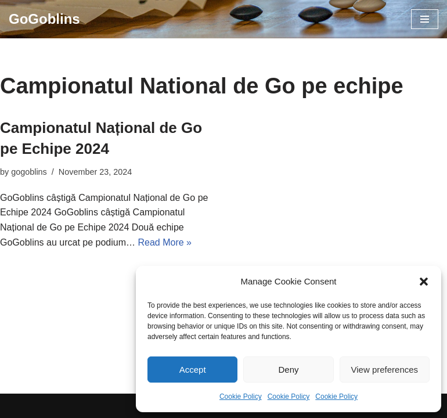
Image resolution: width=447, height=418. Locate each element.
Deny (288, 369)
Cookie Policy (240, 396)
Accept (192, 369)
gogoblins (29, 171)
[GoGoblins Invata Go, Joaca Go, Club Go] (44, 19)
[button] (424, 281)
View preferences (385, 369)
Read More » (165, 242)
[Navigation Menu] (424, 19)
